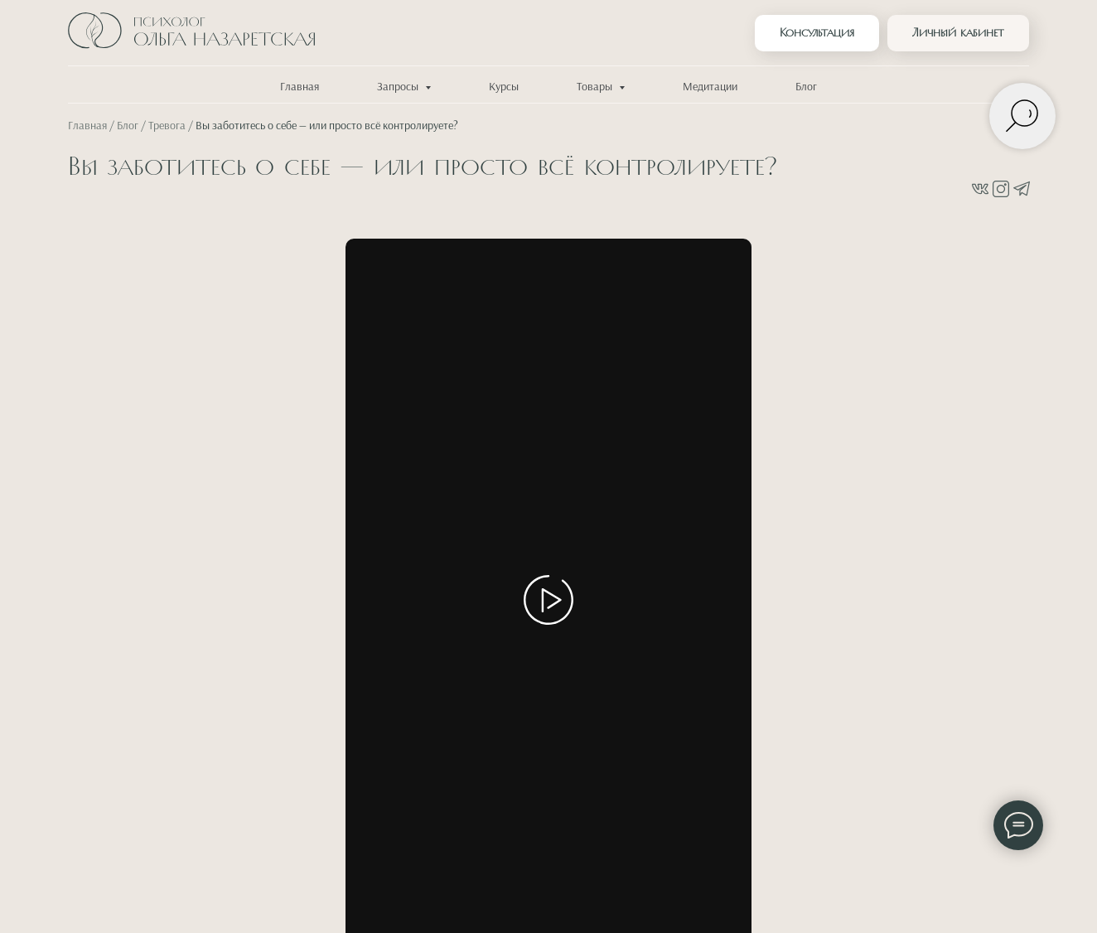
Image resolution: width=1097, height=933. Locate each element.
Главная (299, 87)
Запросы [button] (399, 87)
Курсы (504, 87)
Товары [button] (596, 87)
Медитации (710, 87)
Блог (806, 87)
